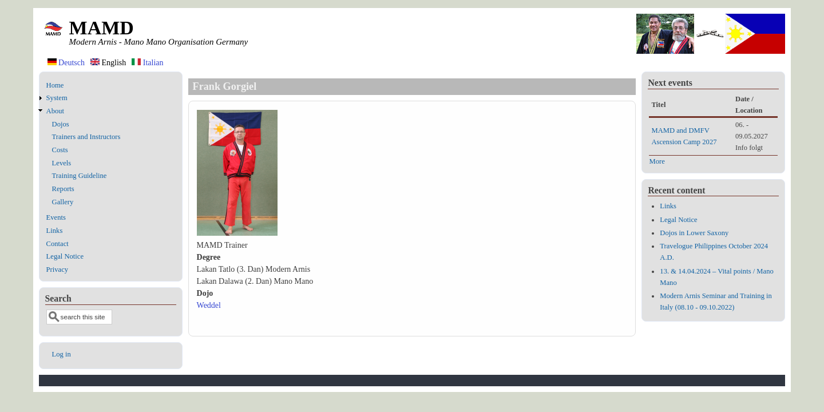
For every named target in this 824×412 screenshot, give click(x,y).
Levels (62, 163)
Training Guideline (79, 176)
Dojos (60, 124)
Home (55, 85)
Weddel (209, 305)
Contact (57, 244)
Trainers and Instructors (86, 137)
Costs (60, 150)
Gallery (63, 202)
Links (54, 231)
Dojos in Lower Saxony (694, 233)
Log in (61, 354)
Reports (63, 189)
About (55, 111)
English (108, 62)
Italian (147, 62)
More (656, 161)
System (57, 98)
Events (56, 217)
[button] (237, 233)
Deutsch (66, 62)
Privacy (57, 270)
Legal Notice (65, 256)
